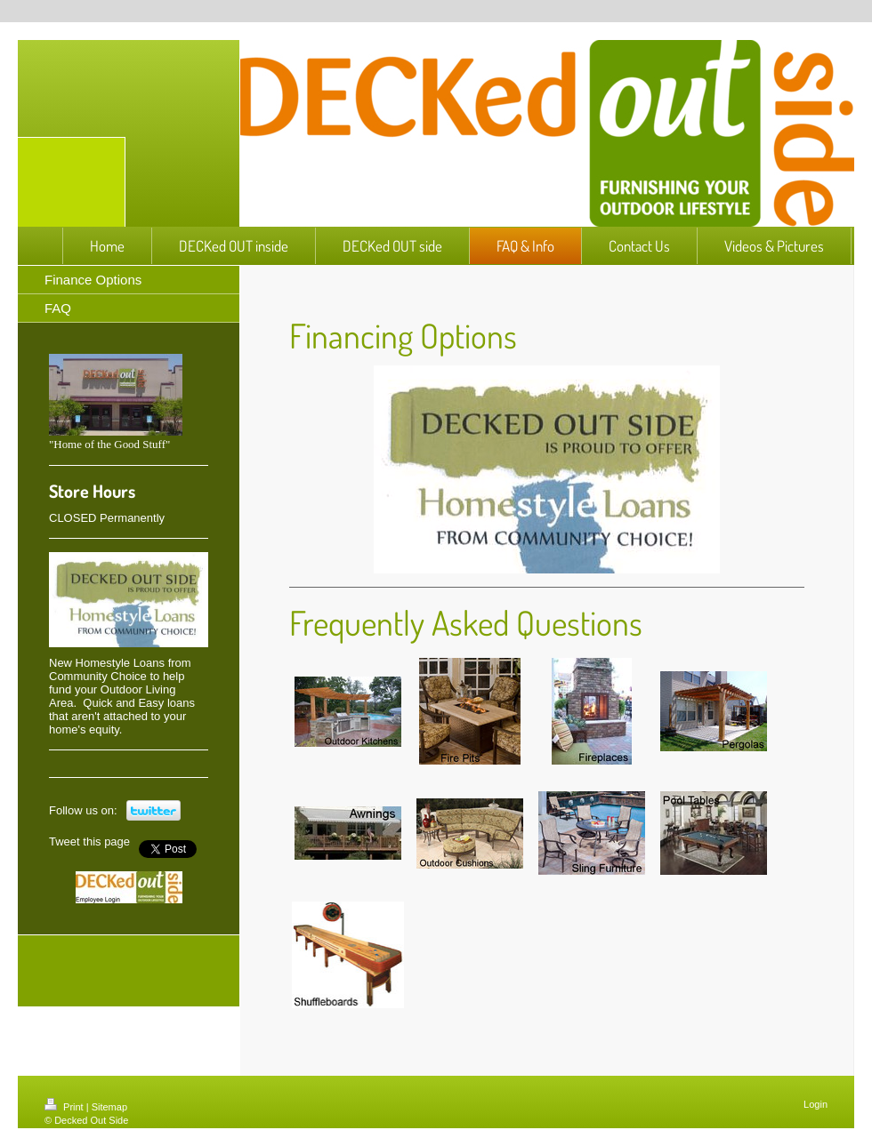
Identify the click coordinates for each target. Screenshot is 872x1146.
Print (65, 1107)
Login (815, 1104)
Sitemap (109, 1107)
